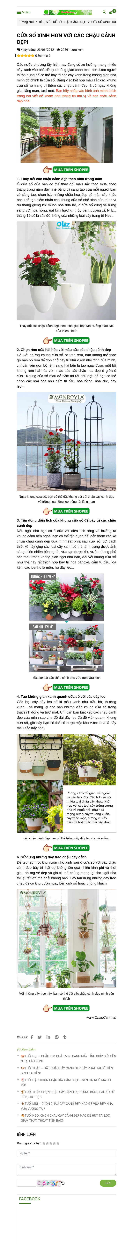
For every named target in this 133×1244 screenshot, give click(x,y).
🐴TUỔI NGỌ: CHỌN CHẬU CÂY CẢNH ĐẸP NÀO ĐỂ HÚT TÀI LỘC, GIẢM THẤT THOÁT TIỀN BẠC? (65, 1118)
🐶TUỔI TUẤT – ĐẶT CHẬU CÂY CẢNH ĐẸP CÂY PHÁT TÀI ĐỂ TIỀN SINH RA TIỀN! (67, 1070)
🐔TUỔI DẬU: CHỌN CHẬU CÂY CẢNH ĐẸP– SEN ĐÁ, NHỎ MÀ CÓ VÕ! (66, 1082)
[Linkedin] (48, 1037)
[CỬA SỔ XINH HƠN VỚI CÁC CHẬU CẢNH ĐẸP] (112, 12)
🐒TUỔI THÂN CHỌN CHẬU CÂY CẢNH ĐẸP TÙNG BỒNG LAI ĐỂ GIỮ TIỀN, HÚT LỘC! (67, 1094)
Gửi (108, 1183)
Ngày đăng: (26, 50)
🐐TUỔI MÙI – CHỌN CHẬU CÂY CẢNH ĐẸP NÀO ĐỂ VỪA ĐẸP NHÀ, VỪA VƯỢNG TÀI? (67, 1106)
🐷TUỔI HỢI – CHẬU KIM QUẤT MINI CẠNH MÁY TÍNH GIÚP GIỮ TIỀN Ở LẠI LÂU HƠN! (68, 1058)
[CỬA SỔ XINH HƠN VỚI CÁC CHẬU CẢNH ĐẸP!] (67, 12)
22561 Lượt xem (70, 50)
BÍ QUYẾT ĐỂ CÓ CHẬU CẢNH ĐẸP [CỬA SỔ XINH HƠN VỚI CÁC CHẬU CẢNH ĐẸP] (62, 22)
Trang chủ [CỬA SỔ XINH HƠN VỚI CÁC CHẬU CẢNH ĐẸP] (27, 22)
